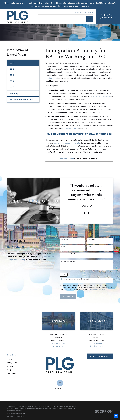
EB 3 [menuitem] (12, 75)
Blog (90, 12)
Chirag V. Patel (13, 363)
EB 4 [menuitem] (12, 81)
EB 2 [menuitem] (12, 69)
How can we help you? (68, 261)
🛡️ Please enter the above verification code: (75, 279)
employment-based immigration (67, 143)
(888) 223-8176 (108, 18)
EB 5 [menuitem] (12, 87)
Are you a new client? (68, 254)
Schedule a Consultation (100, 356)
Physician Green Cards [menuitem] (22, 99)
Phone (63, 247)
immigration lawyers (101, 96)
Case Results (80, 12)
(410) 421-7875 (58, 346)
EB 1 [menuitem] (12, 63)
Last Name (91, 239)
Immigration (12, 366)
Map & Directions (58, 343)
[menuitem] (24, 359)
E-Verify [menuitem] (14, 93)
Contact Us (11, 373)
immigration (50, 78)
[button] (116, 416)
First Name (64, 239)
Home (9, 359)
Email (90, 247)
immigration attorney (70, 128)
